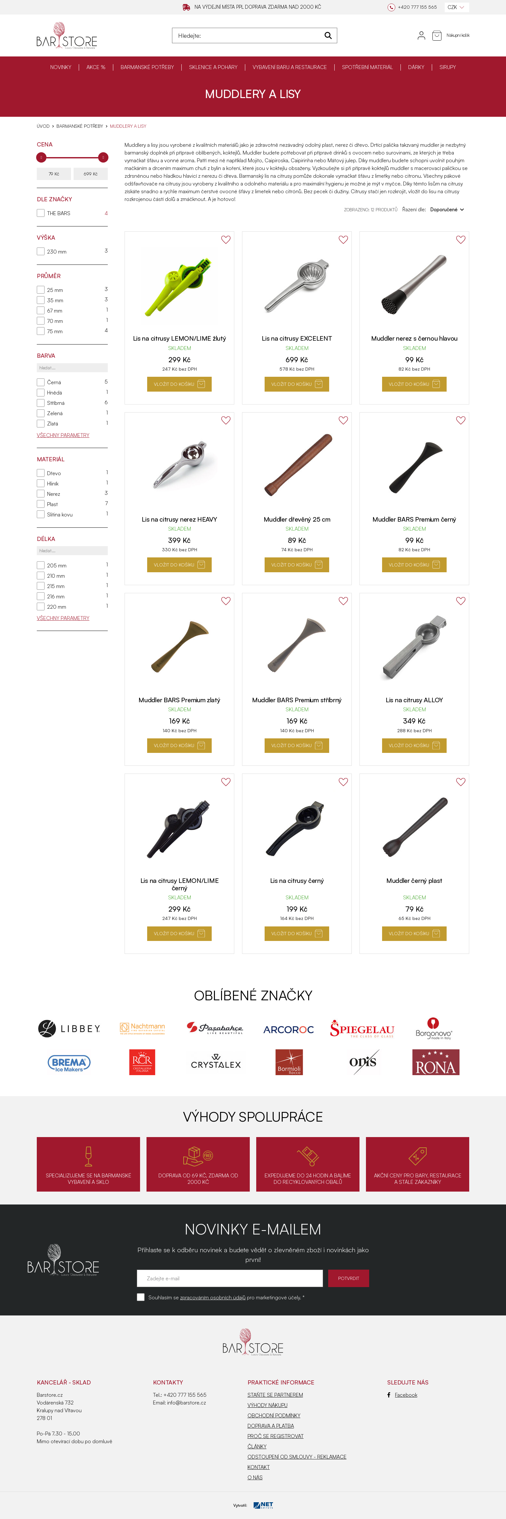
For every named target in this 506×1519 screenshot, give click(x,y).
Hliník (52, 483)
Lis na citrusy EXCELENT (297, 338)
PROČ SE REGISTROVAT (276, 1436)
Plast (52, 504)
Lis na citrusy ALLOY (414, 700)
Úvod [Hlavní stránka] (43, 126)
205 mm (56, 565)
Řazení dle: (433, 209)
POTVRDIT (348, 1278)
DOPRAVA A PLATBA (271, 1426)
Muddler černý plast (414, 880)
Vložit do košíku (179, 384)
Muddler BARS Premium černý (414, 519)
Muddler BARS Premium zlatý (179, 700)
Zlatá (52, 423)
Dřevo (54, 473)
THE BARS (58, 213)
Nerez (53, 494)
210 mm (56, 576)
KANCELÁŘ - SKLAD (64, 1382)
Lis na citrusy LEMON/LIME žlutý (179, 338)
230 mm (56, 252)
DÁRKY (416, 67)
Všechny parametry (63, 435)
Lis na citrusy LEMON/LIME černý (179, 884)
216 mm (56, 596)
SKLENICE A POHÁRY (213, 67)
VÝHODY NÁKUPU (268, 1405)
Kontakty (168, 1382)
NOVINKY (60, 67)
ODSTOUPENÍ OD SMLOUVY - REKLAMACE (297, 1457)
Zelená (55, 413)
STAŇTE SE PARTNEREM (275, 1395)
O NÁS (255, 1477)
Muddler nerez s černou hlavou (414, 338)
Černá (54, 382)
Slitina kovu (60, 514)
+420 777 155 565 (185, 1395)
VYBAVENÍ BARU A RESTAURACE (290, 67)
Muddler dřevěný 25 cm (297, 519)
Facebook (402, 1395)
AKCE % (96, 67)
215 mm (56, 586)
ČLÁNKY (257, 1446)
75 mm (55, 331)
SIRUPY (448, 67)
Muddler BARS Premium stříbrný (297, 700)
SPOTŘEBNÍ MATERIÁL (367, 67)
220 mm (56, 607)
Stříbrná (56, 403)
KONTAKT (259, 1467)
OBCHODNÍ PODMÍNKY (274, 1415)
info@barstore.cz (186, 1402)
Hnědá (54, 392)
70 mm (55, 321)
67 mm (54, 311)
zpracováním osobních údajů (213, 1297)
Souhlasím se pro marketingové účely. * (226, 1297)
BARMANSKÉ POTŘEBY (147, 67)
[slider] (41, 157)
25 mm (55, 290)
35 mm (55, 300)
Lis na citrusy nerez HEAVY (179, 519)
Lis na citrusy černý (297, 880)
